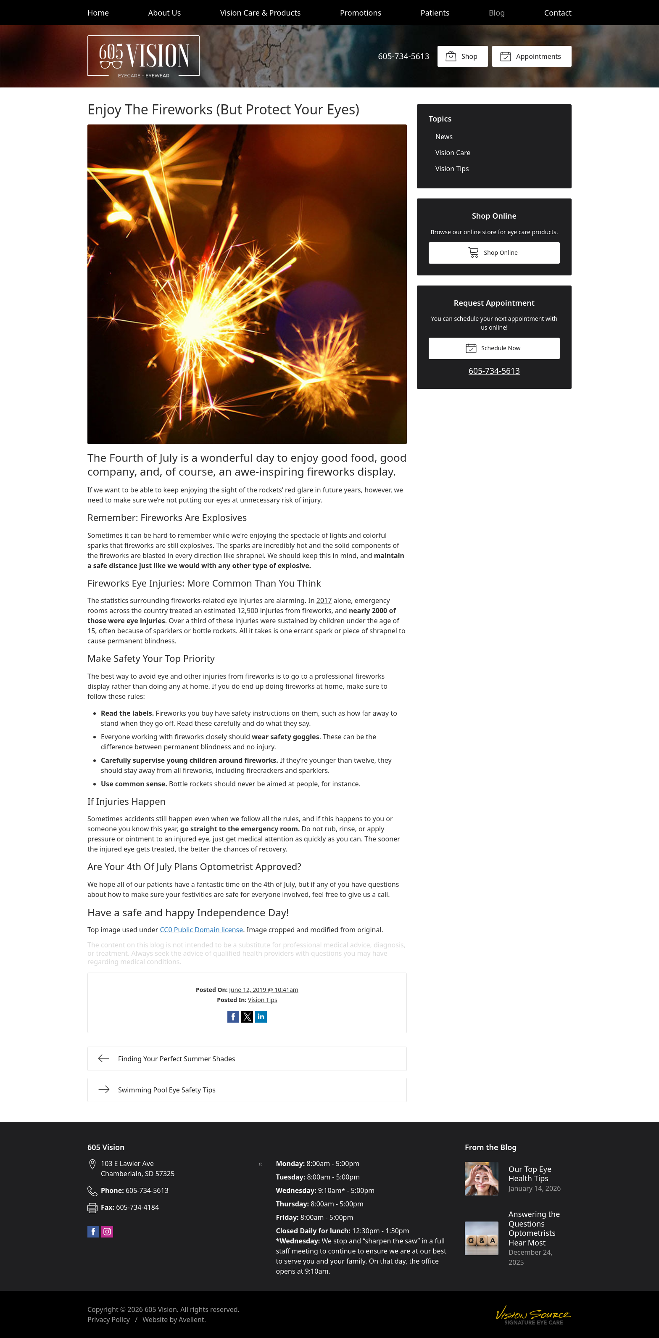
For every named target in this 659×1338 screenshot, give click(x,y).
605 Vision (161, 1309)
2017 (324, 600)
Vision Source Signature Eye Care (534, 1315)
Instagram (107, 1232)
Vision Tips (262, 1000)
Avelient (191, 1319)
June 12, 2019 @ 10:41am (263, 990)
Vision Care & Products (260, 13)
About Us (164, 13)
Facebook (93, 1232)
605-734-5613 (403, 56)
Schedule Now (493, 348)
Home (98, 13)
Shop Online (493, 252)
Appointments (530, 56)
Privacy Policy (108, 1319)
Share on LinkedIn (261, 1017)
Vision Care (453, 152)
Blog (497, 13)
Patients (435, 13)
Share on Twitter (247, 1017)
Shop (461, 56)
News (444, 136)
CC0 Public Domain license (201, 929)
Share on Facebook (233, 1017)
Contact (558, 13)
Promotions (360, 13)
